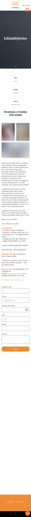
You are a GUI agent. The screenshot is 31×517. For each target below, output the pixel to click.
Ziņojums (4, 334)
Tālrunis (4, 324)
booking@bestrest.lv (14, 273)
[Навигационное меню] (27, 10)
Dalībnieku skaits (7, 287)
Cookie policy (21, 501)
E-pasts (4, 296)
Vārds (3, 315)
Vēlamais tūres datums (8, 306)
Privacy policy (10, 501)
